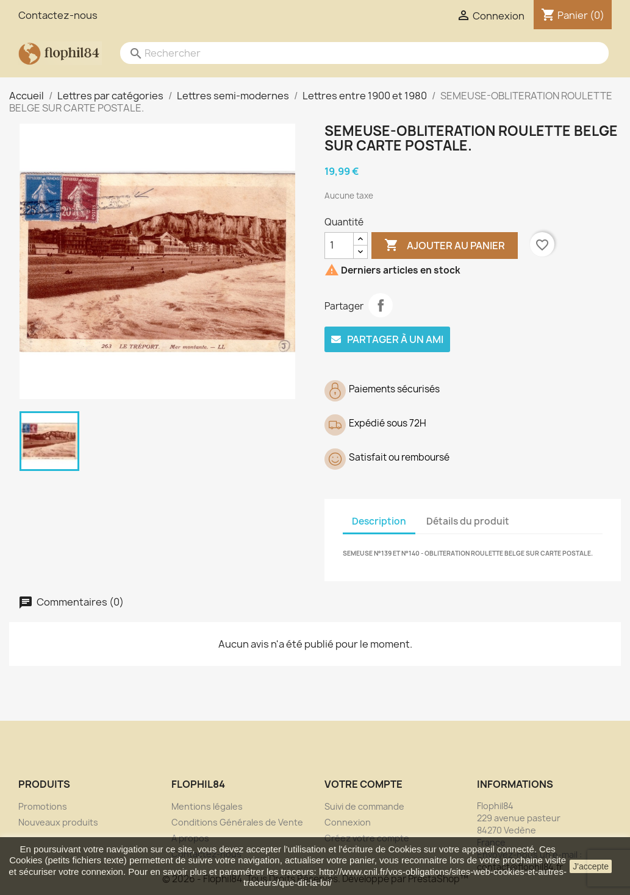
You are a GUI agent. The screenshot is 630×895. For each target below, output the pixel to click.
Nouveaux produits (58, 822)
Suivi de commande (364, 806)
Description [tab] (379, 521)
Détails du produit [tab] (467, 521)
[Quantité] (339, 245)
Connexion (347, 822)
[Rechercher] (352, 53)
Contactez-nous (58, 15)
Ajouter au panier (444, 245)
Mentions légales (207, 806)
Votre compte (363, 784)
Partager (380, 305)
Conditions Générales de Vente (237, 822)
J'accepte (591, 866)
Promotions (42, 806)
